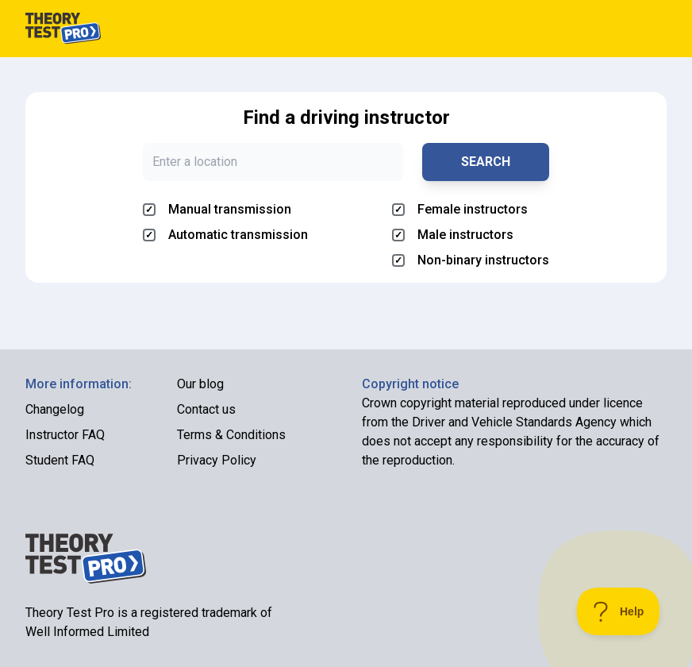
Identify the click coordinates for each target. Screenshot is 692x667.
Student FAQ (59, 460)
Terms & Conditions (231, 434)
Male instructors (452, 234)
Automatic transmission (225, 234)
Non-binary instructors (470, 260)
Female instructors (460, 209)
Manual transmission (217, 209)
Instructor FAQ (65, 434)
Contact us (206, 409)
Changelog (54, 409)
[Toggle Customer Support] (618, 611)
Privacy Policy (216, 460)
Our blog (200, 383)
